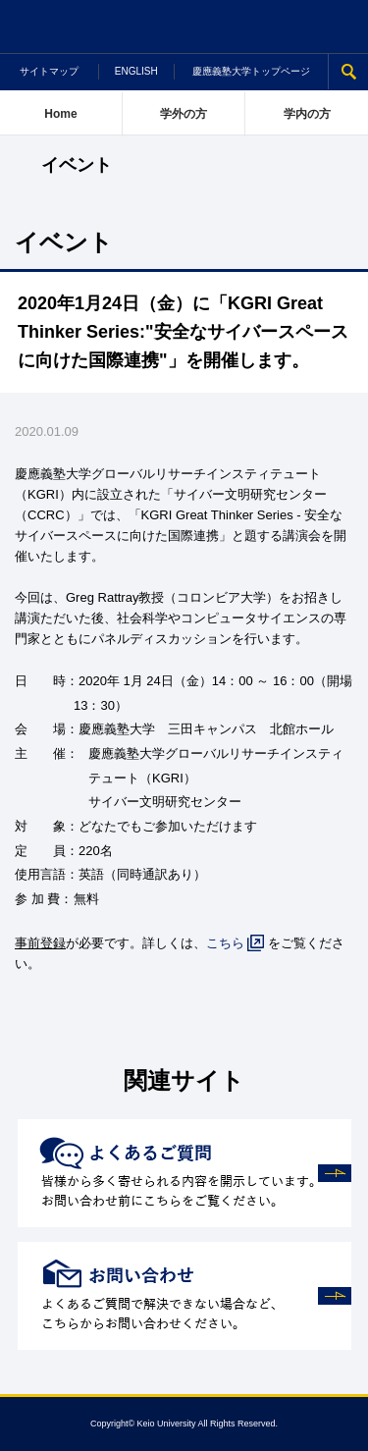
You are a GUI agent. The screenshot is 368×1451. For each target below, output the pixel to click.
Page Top (342, 1425)
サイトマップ (49, 71)
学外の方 (183, 114)
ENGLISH (136, 71)
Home (60, 114)
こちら (225, 943)
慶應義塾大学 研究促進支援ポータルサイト (184, 27)
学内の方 (307, 114)
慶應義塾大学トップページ (251, 71)
